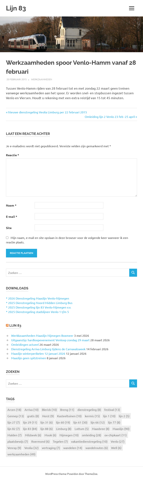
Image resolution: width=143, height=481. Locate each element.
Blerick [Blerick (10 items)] (49, 409)
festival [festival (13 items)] (112, 409)
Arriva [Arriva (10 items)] (32, 409)
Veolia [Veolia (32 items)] (31, 448)
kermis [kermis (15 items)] (92, 416)
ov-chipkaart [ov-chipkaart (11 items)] (115, 435)
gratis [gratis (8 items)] (33, 416)
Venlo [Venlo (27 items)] (117, 441)
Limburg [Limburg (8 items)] (63, 428)
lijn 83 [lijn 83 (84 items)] (30, 428)
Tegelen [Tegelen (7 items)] (60, 441)
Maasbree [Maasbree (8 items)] (100, 428)
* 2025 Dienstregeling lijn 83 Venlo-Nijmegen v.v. (38, 307)
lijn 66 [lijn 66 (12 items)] (98, 422)
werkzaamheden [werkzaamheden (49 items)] (21, 454)
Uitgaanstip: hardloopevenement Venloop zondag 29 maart (50, 340)
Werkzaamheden (41, 79)
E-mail (11, 217)
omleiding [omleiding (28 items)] (91, 435)
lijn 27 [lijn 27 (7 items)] (13, 422)
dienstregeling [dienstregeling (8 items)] (89, 409)
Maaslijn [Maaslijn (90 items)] (121, 428)
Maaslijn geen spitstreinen (28, 358)
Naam (11, 205)
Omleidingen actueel (25, 344)
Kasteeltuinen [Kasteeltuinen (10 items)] (69, 416)
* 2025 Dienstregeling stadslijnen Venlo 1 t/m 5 (37, 312)
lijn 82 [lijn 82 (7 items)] (13, 428)
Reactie (12, 155)
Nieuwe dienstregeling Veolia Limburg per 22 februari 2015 (47, 112)
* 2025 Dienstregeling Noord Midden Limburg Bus (39, 303)
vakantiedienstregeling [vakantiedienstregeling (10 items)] (89, 441)
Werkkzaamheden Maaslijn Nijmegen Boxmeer (42, 335)
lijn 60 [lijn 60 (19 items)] (63, 422)
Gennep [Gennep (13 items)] (15, 416)
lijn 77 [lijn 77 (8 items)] (114, 422)
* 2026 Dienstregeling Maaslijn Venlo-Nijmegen (37, 298)
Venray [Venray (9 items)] (14, 448)
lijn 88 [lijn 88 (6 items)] (46, 428)
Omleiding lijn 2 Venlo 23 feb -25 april (110, 116)
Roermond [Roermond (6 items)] (40, 441)
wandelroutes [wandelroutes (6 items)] (96, 448)
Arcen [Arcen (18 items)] (14, 409)
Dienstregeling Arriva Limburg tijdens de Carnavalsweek (48, 349)
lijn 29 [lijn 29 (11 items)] (30, 422)
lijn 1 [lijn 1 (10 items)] (109, 416)
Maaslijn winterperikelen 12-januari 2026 (38, 353)
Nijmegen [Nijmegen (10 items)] (69, 435)
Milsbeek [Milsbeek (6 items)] (33, 435)
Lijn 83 (16, 8)
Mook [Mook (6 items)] (50, 435)
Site (9, 228)
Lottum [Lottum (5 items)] (82, 428)
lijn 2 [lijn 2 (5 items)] (124, 416)
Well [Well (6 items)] (116, 448)
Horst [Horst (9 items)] (48, 416)
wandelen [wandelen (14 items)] (72, 448)
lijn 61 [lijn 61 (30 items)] (80, 422)
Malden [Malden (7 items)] (14, 435)
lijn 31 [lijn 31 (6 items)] (46, 422)
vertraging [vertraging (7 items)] (51, 448)
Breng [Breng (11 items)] (67, 409)
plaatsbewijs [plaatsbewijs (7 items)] (17, 441)
